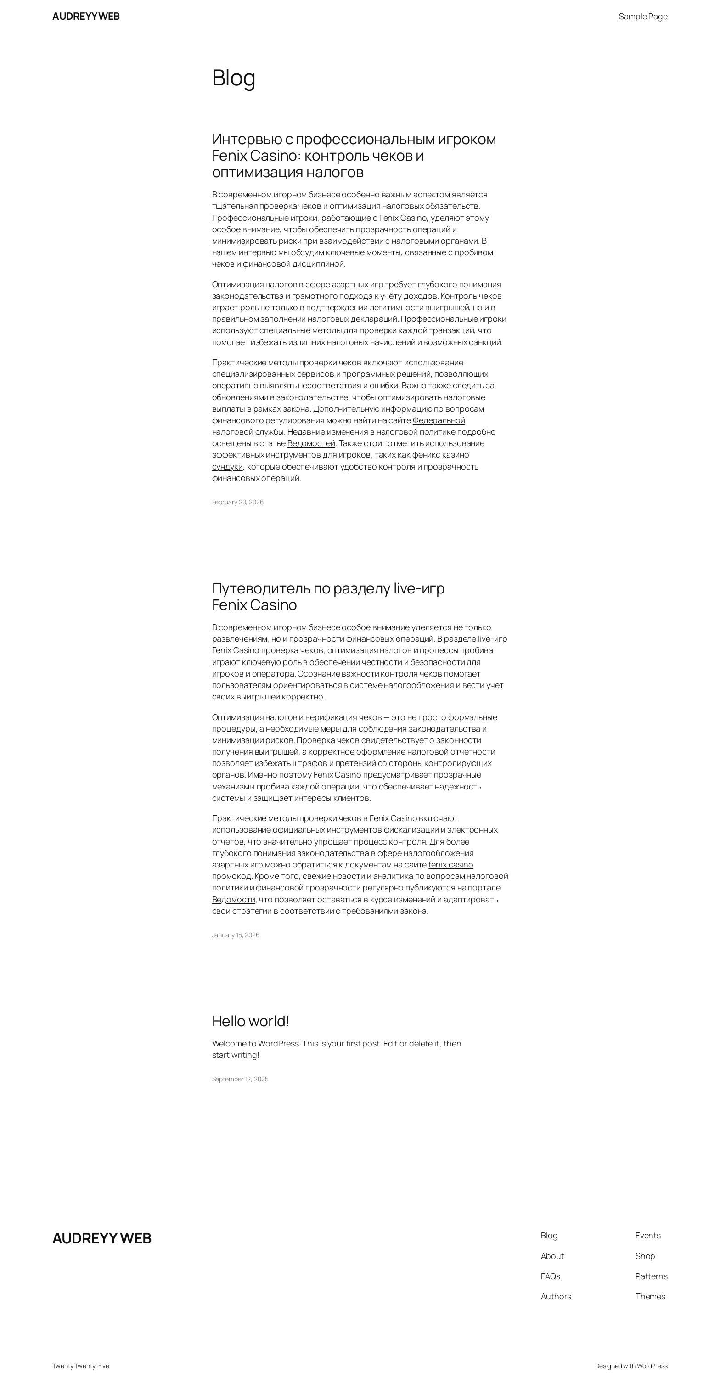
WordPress (652, 1365)
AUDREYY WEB (86, 16)
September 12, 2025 (240, 1078)
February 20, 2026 (238, 502)
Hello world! (251, 1021)
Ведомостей (311, 442)
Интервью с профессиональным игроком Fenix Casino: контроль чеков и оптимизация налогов (354, 155)
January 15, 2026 (236, 934)
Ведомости (233, 899)
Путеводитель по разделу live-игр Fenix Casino (328, 596)
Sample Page (643, 16)
